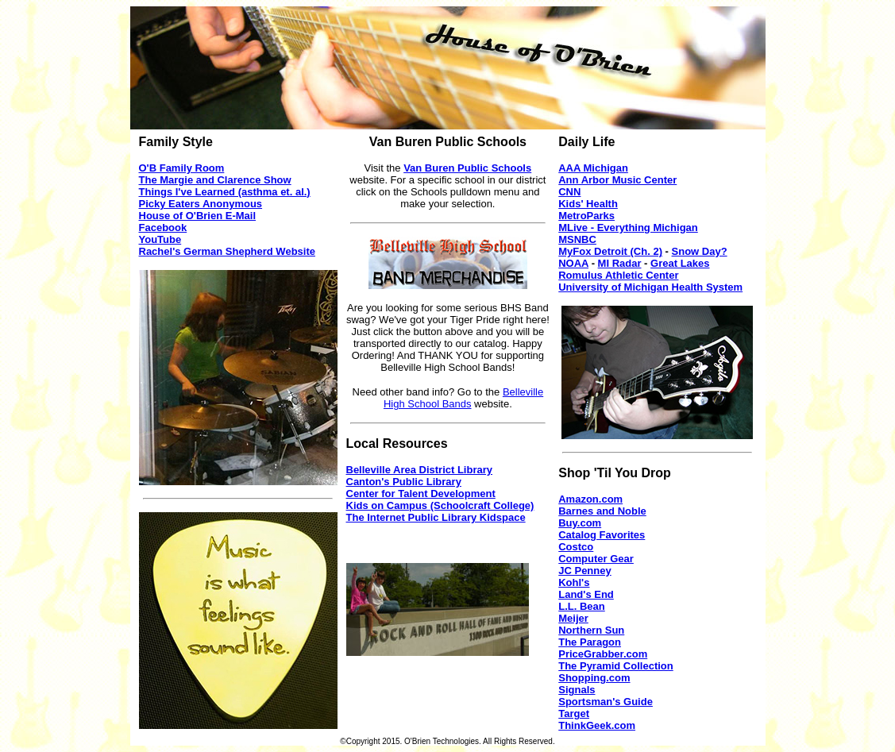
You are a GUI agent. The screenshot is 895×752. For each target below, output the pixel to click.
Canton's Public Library (403, 482)
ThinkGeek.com (596, 725)
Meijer (573, 618)
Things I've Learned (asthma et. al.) (225, 192)
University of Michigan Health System (650, 287)
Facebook (163, 227)
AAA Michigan (593, 168)
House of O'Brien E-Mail (198, 216)
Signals (576, 690)
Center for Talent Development (421, 493)
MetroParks (586, 216)
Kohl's (573, 582)
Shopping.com (594, 678)
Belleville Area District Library (419, 470)
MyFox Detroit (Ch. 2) (610, 251)
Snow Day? (699, 251)
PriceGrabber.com (602, 654)
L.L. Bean (581, 606)
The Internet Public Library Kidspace (436, 517)
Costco (575, 547)
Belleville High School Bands (463, 398)
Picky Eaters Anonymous (201, 204)
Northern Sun (591, 630)
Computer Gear (596, 559)
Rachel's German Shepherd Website (227, 251)
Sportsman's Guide (605, 702)
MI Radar (620, 263)
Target (573, 713)
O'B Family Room (182, 168)
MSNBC (577, 239)
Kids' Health (588, 204)
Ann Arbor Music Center (617, 180)
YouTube (160, 239)
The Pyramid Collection (615, 666)
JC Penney (584, 571)
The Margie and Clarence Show (215, 180)
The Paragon (589, 642)
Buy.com (579, 523)
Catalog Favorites (601, 535)
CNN (569, 192)
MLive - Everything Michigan (628, 227)
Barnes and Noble (602, 511)
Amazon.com (590, 499)
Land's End (586, 594)
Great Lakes (679, 263)
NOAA (573, 263)
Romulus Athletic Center (618, 275)
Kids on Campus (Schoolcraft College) (440, 505)
